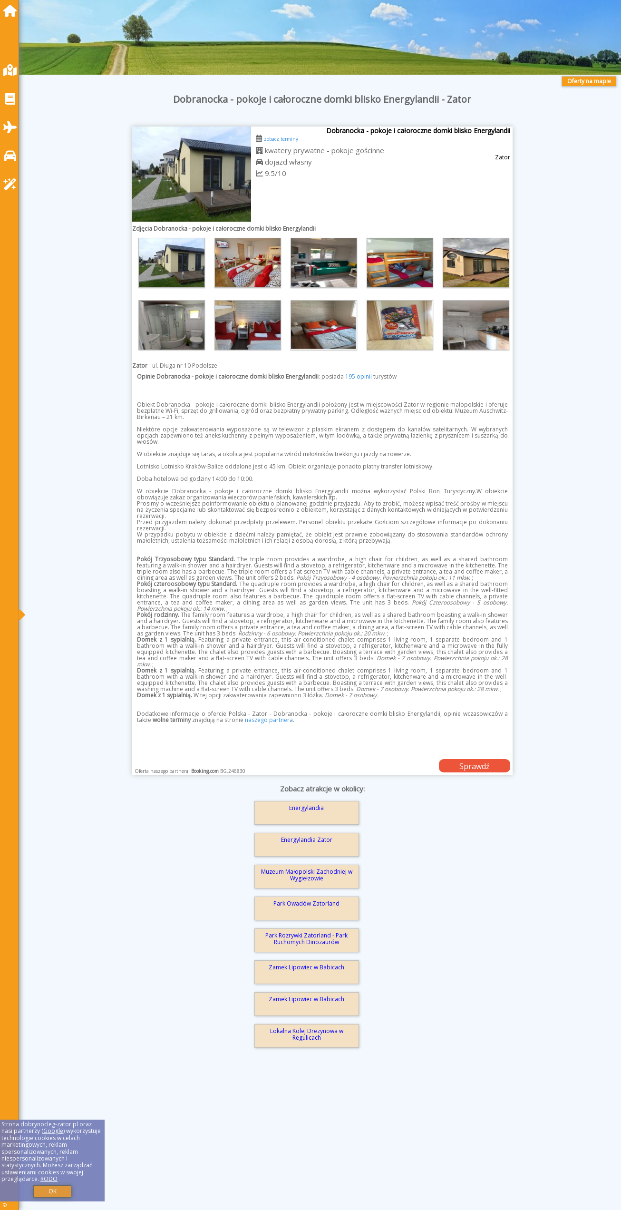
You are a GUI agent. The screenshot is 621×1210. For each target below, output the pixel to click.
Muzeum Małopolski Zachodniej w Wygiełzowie (306, 875)
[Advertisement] (314, 1142)
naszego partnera (269, 720)
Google (53, 1131)
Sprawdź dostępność (474, 766)
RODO (49, 1179)
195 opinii (358, 376)
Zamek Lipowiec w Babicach (306, 967)
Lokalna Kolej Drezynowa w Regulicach (306, 1034)
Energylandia (306, 808)
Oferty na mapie (589, 81)
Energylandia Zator (306, 840)
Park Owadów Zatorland (306, 903)
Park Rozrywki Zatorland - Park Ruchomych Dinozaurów (306, 938)
